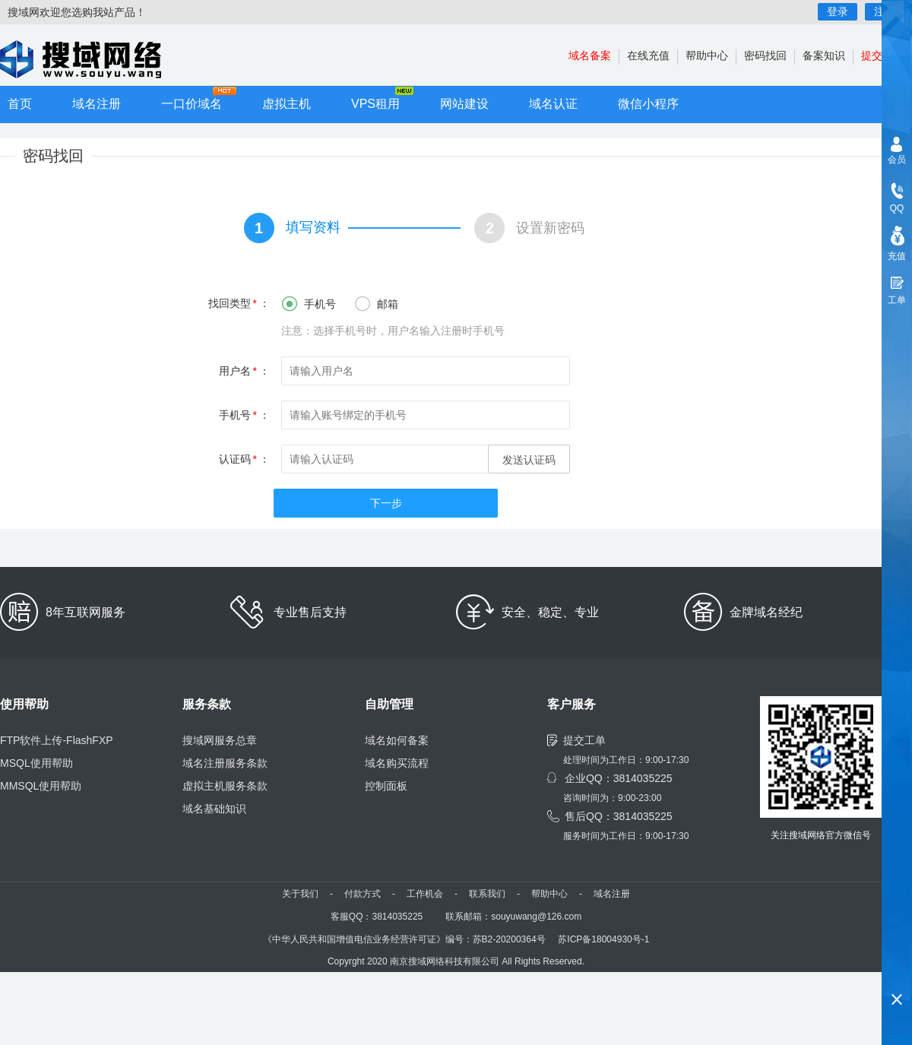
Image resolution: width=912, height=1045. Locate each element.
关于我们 (300, 893)
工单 (897, 300)
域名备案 (589, 55)
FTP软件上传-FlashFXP (56, 740)
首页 (20, 103)
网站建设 (464, 103)
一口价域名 (191, 103)
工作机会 (425, 893)
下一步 (386, 503)
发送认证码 (529, 460)
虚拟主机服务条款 (225, 786)
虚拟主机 (286, 103)
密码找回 (765, 55)
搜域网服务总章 (219, 740)
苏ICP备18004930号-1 (603, 939)
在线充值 (648, 55)
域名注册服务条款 (225, 763)
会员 (897, 159)
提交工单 (584, 740)
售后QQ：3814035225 (619, 816)
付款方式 (362, 893)
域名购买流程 (397, 763)
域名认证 (553, 103)
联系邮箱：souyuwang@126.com (513, 916)
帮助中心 (707, 55)
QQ (897, 208)
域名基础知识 (214, 809)
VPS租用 (375, 103)
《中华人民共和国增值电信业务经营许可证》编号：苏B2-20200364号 (404, 939)
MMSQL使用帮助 (40, 786)
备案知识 (824, 55)
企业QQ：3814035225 (619, 778)
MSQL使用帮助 (36, 763)
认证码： (244, 459)
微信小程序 (648, 103)
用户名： (244, 371)
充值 (897, 256)
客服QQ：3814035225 (377, 916)
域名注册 (96, 103)
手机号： (244, 415)
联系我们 (487, 893)
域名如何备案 (397, 740)
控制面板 (386, 786)
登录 (837, 11)
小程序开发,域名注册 (91, 59)
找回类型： (239, 303)
